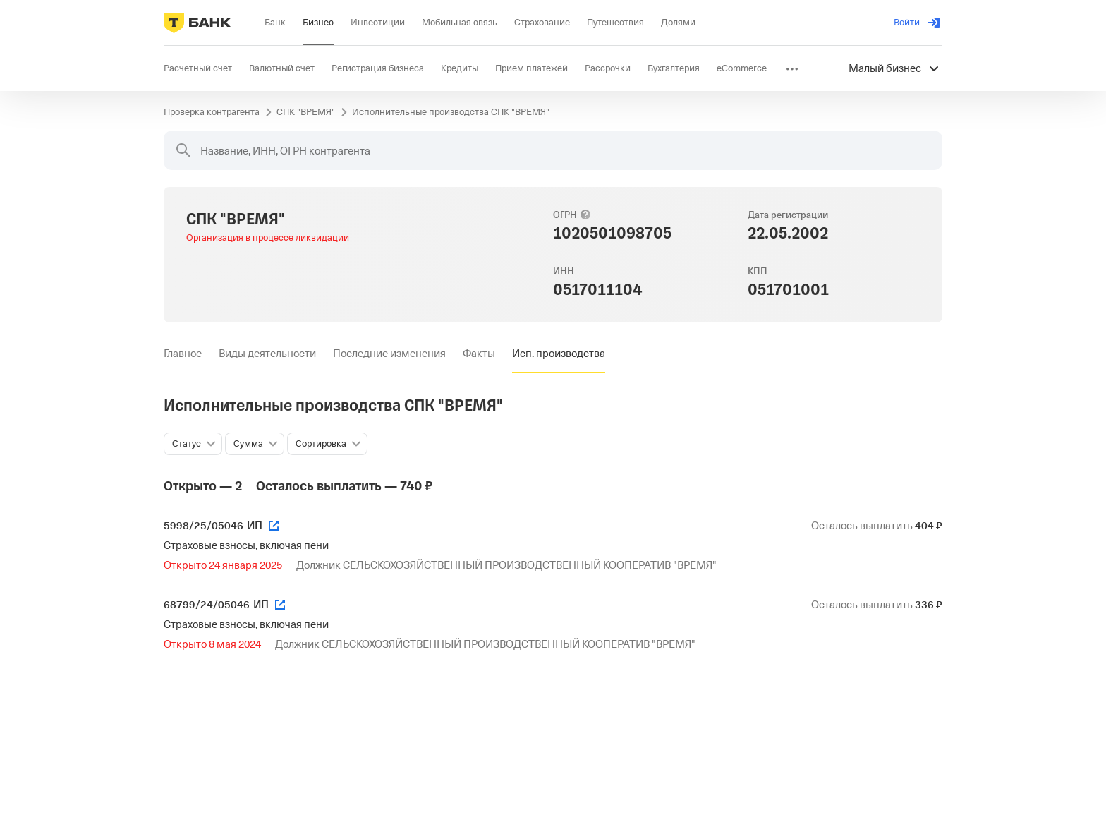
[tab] (183, 353)
